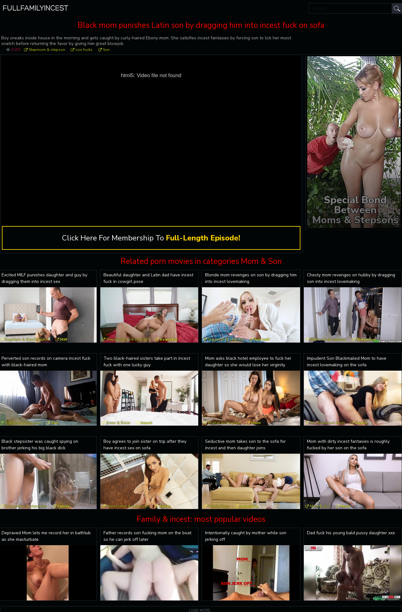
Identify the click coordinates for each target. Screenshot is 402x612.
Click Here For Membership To (151, 238)
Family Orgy (218, 506)
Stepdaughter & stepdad (128, 339)
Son (106, 49)
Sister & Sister (118, 422)
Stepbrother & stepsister (127, 506)
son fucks (84, 49)
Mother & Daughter (224, 422)
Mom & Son (320, 506)
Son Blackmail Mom (327, 422)
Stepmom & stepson (47, 49)
